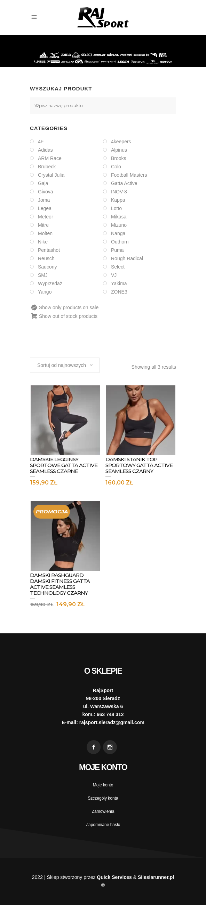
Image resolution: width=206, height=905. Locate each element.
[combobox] (65, 365)
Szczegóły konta (103, 798)
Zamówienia (103, 811)
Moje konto (103, 785)
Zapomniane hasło (103, 824)
